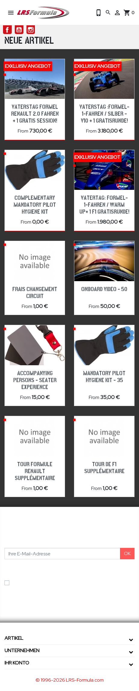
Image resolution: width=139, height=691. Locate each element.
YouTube (19, 29)
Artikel (14, 638)
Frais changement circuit (34, 293)
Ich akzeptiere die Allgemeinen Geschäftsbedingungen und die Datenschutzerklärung (71, 586)
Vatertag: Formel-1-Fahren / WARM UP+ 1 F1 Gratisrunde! (104, 204)
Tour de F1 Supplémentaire (104, 468)
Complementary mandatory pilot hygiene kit (35, 204)
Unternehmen (22, 650)
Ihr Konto (17, 663)
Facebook (7, 29)
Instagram (30, 29)
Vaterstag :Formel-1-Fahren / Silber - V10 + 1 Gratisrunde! (104, 113)
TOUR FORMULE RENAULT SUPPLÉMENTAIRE (35, 471)
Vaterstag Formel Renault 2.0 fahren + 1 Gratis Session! (35, 113)
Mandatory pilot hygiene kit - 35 (104, 377)
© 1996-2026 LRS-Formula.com (70, 680)
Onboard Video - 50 (104, 289)
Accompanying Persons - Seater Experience (35, 380)
